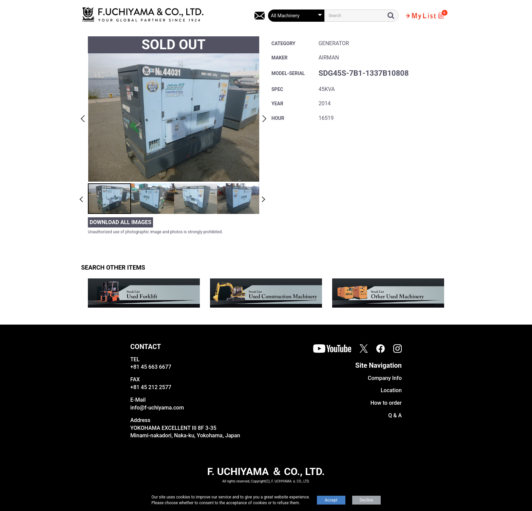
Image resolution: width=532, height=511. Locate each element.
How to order (386, 403)
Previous (83, 117)
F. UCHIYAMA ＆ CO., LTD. (266, 471)
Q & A (395, 415)
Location (391, 390)
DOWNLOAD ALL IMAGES (120, 222)
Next (263, 117)
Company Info (385, 378)
